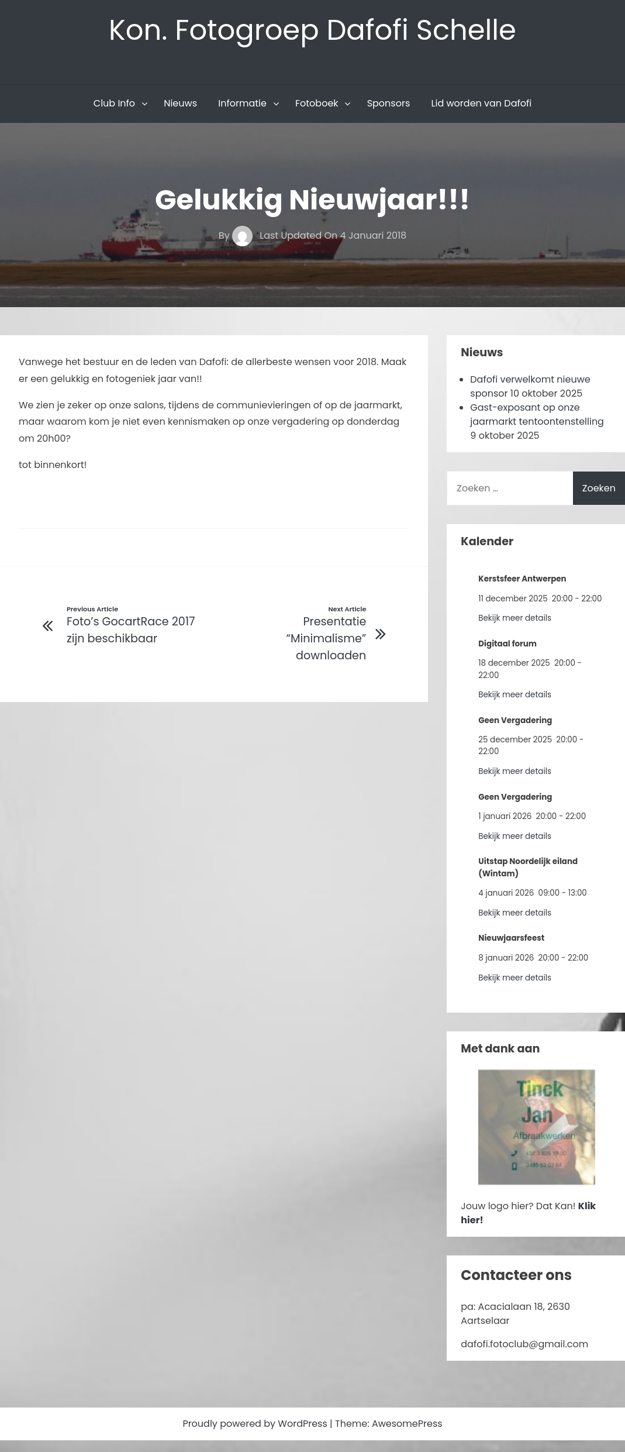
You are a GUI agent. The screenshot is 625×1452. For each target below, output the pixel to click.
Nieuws (180, 103)
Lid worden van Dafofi (481, 103)
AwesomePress (407, 1423)
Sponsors (388, 103)
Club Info (114, 103)
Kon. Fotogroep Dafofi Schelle (312, 30)
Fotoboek (317, 103)
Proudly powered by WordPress (256, 1423)
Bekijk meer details (514, 618)
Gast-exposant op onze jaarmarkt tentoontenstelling (537, 414)
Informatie (242, 103)
